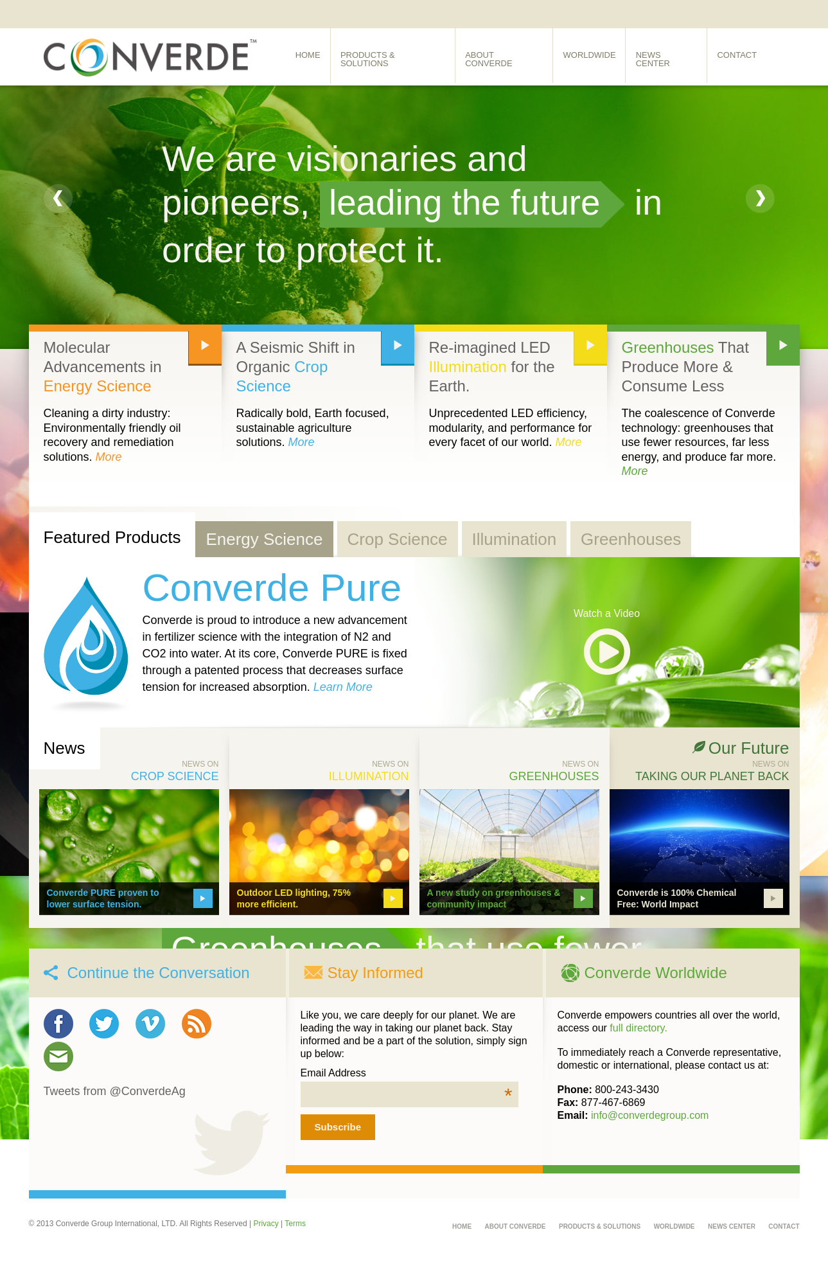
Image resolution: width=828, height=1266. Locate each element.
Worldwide (594, 57)
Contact (745, 57)
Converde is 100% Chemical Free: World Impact (677, 898)
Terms (295, 1223)
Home (308, 57)
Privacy (265, 1223)
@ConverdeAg (148, 1091)
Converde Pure (272, 587)
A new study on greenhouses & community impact (494, 898)
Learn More (343, 687)
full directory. (638, 1027)
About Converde (507, 57)
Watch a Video (607, 613)
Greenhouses (668, 347)
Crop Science (398, 539)
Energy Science (98, 386)
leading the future (469, 202)
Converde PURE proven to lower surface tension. (103, 898)
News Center (673, 57)
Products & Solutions (395, 57)
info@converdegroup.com (650, 1115)
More (109, 456)
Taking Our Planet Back (712, 776)
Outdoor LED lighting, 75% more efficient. (294, 898)
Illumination (468, 366)
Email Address (407, 1073)
